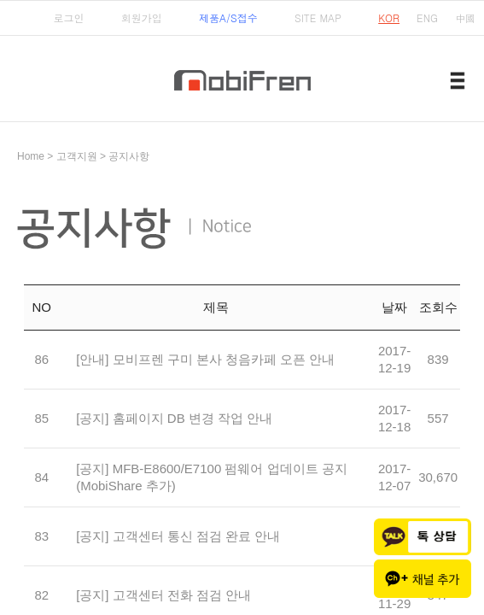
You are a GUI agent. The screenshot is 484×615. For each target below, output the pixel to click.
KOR (388, 17)
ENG (427, 17)
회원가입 (141, 17)
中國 (465, 17)
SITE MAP (317, 17)
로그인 (68, 17)
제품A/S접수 (228, 17)
